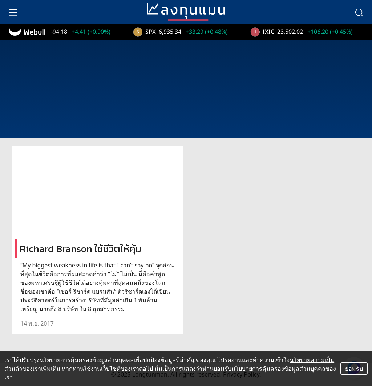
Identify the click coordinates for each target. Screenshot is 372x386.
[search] (359, 12)
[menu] (13, 12)
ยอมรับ (354, 369)
